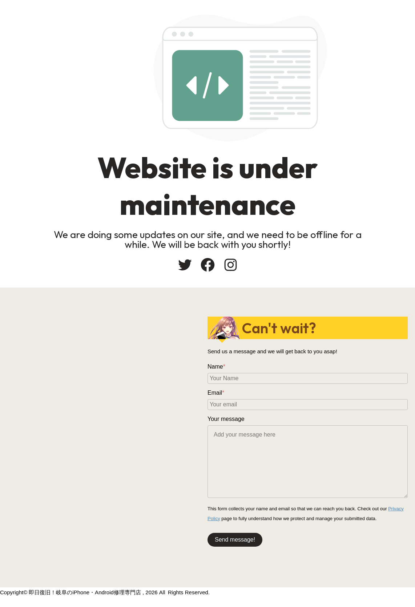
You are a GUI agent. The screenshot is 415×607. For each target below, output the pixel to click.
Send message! (235, 539)
